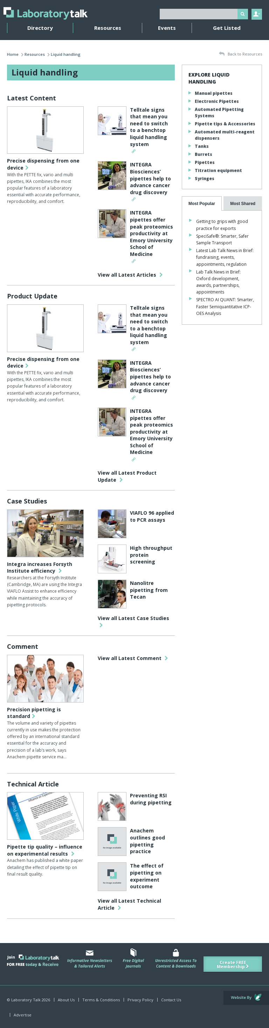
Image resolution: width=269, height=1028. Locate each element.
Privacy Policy (140, 1000)
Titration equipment (218, 170)
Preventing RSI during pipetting (151, 799)
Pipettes (205, 162)
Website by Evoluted (246, 998)
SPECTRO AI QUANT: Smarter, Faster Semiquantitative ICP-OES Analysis (225, 306)
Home (13, 54)
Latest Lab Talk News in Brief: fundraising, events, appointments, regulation (225, 257)
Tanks (202, 146)
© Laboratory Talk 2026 (28, 1000)
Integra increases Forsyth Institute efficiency (39, 567)
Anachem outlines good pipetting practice (147, 841)
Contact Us (171, 1000)
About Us (66, 1000)
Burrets (203, 154)
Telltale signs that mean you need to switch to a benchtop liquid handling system (149, 126)
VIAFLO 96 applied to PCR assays (152, 516)
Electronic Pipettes (217, 101)
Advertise (23, 1015)
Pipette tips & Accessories (225, 124)
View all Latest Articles (130, 274)
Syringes (204, 179)
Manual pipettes (214, 93)
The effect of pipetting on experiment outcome (147, 876)
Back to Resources (240, 54)
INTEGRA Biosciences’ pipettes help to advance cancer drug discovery (150, 178)
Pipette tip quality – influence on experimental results (44, 850)
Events (167, 27)
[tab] (202, 203)
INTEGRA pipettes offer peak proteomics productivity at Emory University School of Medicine (151, 233)
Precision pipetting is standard (34, 713)
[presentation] (202, 203)
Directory (40, 27)
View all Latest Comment (133, 658)
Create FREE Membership (233, 965)
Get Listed (227, 27)
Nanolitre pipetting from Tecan (149, 590)
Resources (107, 27)
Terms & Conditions (101, 1000)
